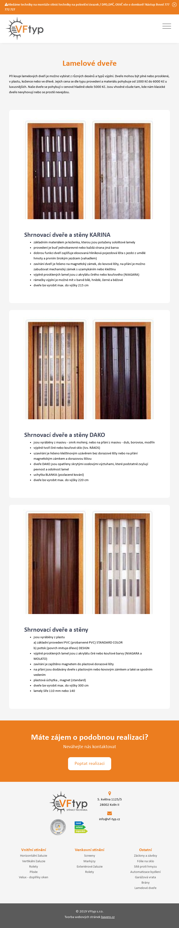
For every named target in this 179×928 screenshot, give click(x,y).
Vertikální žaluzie (33, 861)
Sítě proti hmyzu (145, 867)
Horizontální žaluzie (33, 856)
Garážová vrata (145, 877)
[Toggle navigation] (166, 26)
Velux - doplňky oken (33, 877)
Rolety (33, 867)
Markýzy (89, 861)
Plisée (34, 872)
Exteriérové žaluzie (90, 867)
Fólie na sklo (145, 861)
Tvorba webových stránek (90, 917)
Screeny (89, 856)
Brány (145, 883)
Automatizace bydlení (145, 872)
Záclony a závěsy (145, 856)
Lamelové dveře (145, 888)
